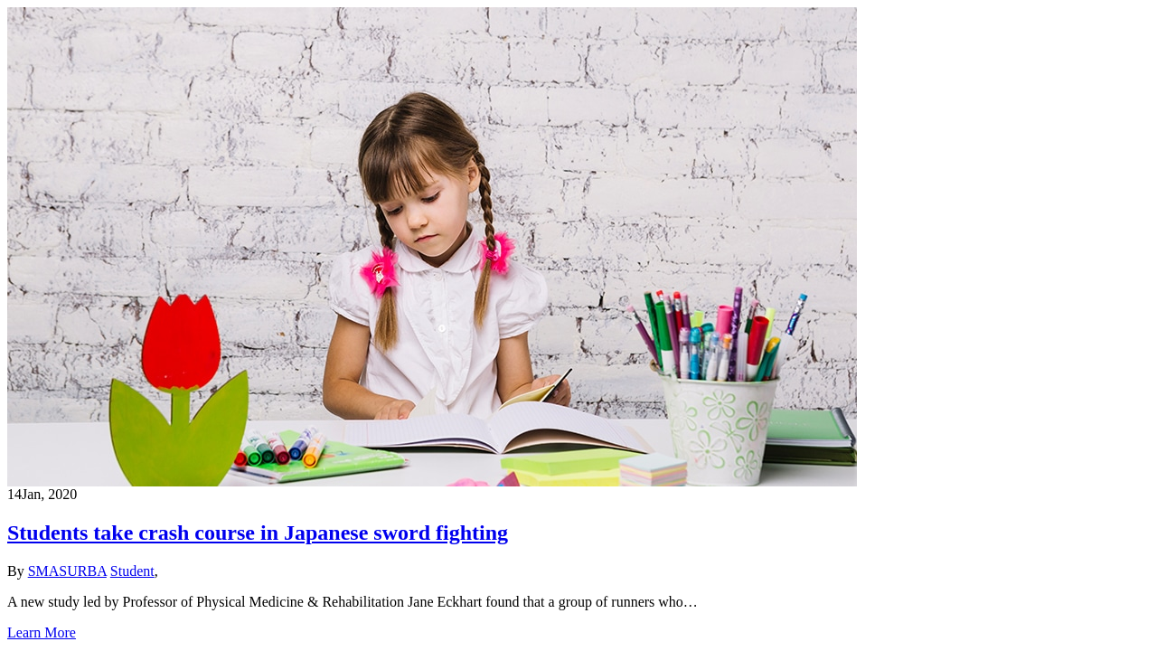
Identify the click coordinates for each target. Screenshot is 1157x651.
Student (132, 571)
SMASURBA (67, 571)
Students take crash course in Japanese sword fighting (257, 532)
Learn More (41, 632)
